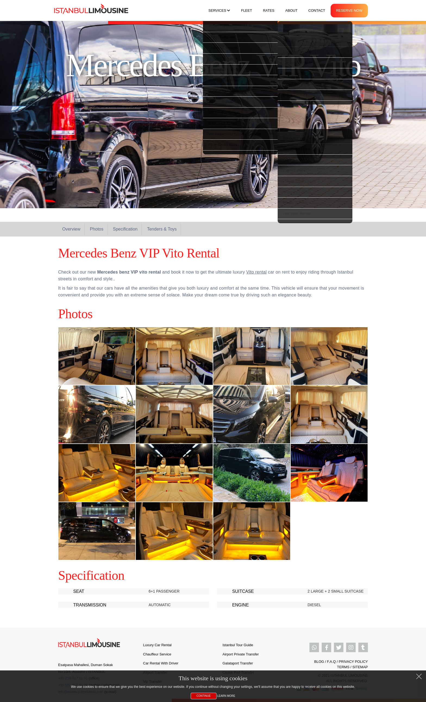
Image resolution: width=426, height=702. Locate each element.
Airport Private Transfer (241, 654)
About (291, 10)
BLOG (319, 662)
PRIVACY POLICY (353, 662)
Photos (97, 229)
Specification (125, 229)
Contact (316, 10)
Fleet (246, 10)
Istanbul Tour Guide (238, 645)
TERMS (343, 667)
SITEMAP (360, 667)
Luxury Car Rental (157, 645)
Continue (203, 695)
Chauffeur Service (157, 654)
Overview (71, 229)
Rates (268, 10)
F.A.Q (331, 662)
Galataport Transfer (238, 663)
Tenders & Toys (162, 229)
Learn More (226, 695)
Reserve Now (349, 10)
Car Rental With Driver (160, 663)
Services (219, 10)
